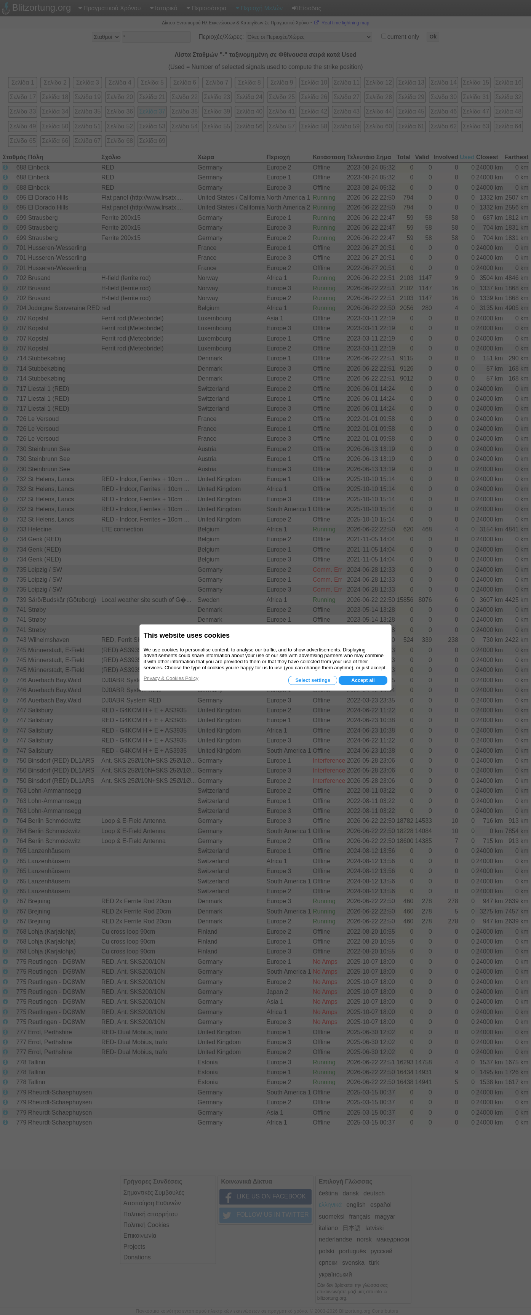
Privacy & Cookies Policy (171, 678)
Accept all (362, 680)
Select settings (312, 680)
